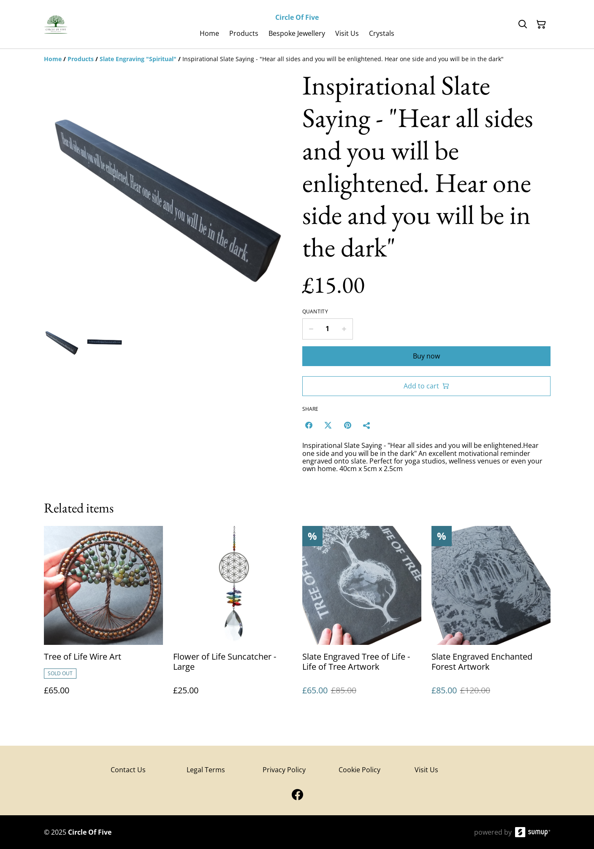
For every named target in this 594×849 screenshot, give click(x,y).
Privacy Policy (284, 769)
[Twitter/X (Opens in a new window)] (328, 425)
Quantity (315, 312)
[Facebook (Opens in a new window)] (308, 425)
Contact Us (128, 769)
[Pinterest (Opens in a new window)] (347, 425)
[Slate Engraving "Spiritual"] (138, 59)
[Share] (367, 425)
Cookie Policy (359, 769)
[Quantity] (328, 329)
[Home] (53, 59)
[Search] (522, 24)
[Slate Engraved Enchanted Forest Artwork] (491, 619)
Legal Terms (206, 769)
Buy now (426, 356)
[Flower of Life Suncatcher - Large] (232, 619)
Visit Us (426, 769)
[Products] (81, 59)
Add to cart (426, 386)
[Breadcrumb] (297, 59)
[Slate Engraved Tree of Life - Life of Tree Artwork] (361, 619)
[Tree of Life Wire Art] (103, 619)
